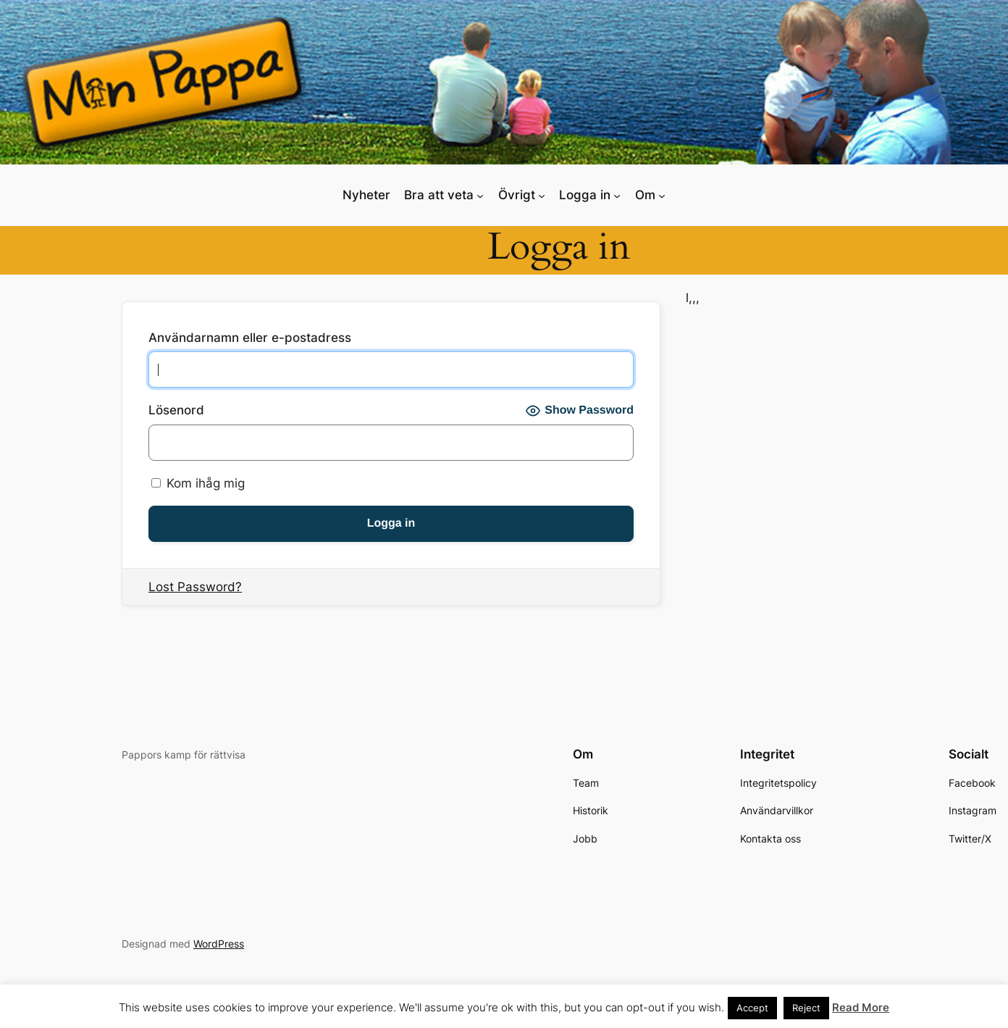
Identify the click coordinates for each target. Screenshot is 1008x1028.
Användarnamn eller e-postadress (249, 337)
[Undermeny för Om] (661, 195)
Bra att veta (439, 195)
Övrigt (516, 195)
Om (645, 195)
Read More (860, 1007)
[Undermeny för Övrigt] (541, 195)
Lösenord (176, 410)
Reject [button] (806, 1008)
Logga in (584, 195)
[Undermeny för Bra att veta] (480, 195)
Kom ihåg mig (198, 483)
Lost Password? (195, 587)
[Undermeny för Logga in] (617, 195)
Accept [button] (752, 1008)
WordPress (218, 943)
